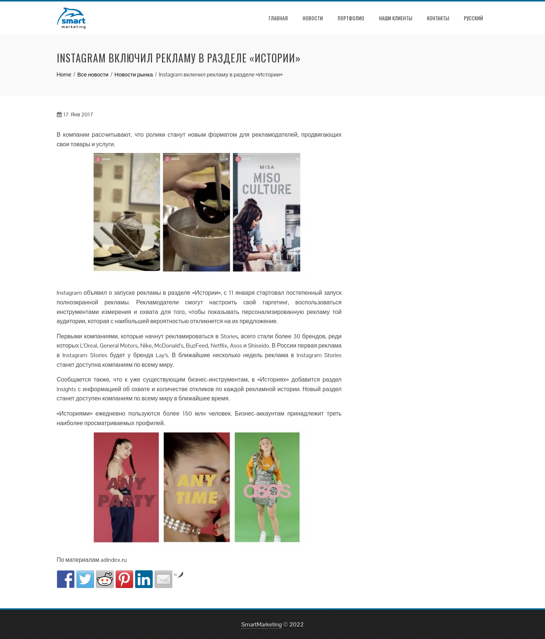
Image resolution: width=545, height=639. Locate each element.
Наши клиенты (395, 18)
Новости (313, 18)
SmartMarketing (261, 624)
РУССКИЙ (473, 18)
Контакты (438, 18)
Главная (278, 18)
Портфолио (351, 18)
